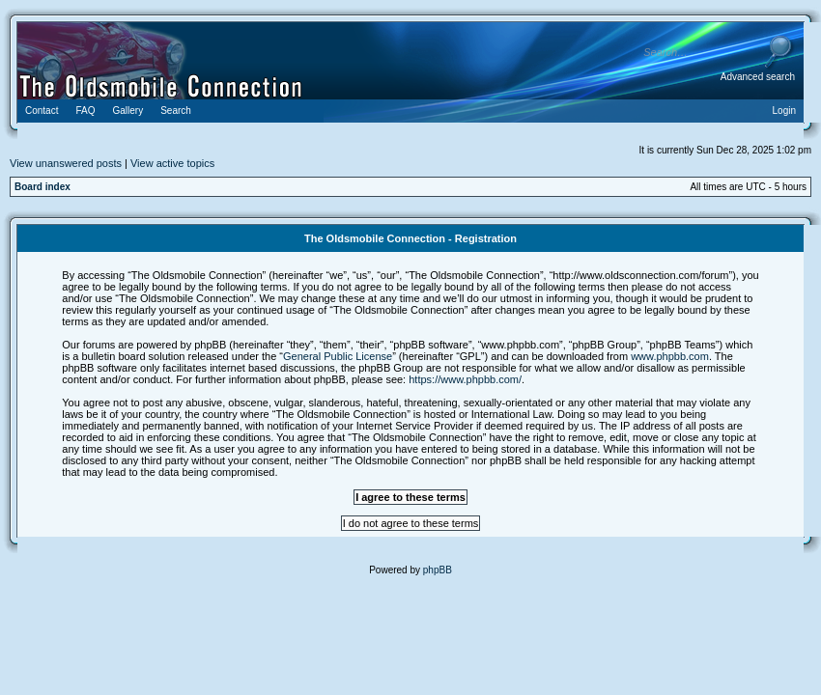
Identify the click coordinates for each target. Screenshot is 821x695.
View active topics (172, 163)
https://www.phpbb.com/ (465, 379)
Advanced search (758, 76)
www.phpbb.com (670, 356)
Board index (42, 186)
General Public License (337, 356)
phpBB (437, 570)
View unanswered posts (66, 163)
